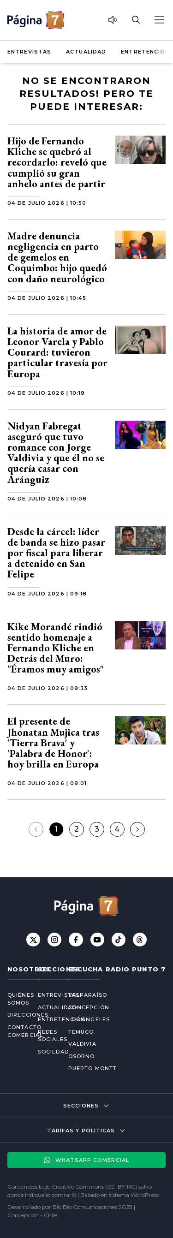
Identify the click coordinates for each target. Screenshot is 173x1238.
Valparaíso (87, 995)
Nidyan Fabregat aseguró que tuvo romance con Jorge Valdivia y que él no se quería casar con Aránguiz (55, 452)
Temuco (81, 1032)
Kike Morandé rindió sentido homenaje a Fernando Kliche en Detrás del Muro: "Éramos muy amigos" (55, 648)
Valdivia (82, 1044)
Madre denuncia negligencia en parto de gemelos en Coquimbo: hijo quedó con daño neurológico (57, 257)
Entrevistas (29, 51)
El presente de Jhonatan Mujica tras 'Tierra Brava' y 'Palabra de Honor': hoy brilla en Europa (53, 742)
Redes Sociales (46, 1036)
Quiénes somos (15, 999)
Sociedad (46, 1051)
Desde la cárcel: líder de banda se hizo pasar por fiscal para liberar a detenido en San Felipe (56, 553)
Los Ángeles (89, 1019)
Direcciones (15, 1015)
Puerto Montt (92, 1068)
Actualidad (86, 51)
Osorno (81, 1056)
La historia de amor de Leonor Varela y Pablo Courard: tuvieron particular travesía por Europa (57, 352)
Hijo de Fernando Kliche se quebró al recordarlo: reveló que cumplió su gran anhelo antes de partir (57, 162)
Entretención (145, 51)
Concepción (88, 1007)
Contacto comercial (15, 1031)
